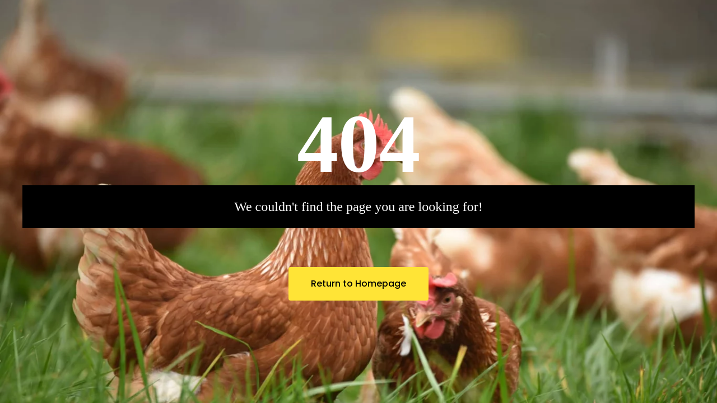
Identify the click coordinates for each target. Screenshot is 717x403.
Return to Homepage (358, 283)
